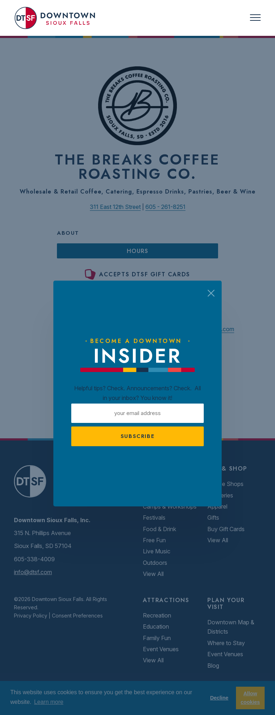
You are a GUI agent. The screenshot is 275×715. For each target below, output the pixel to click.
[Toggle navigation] (255, 17)
